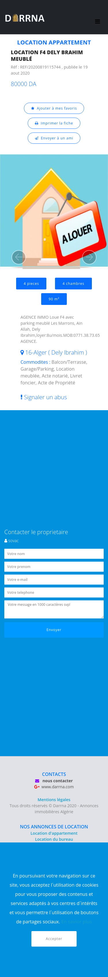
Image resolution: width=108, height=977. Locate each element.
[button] (19, 257)
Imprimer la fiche (54, 123)
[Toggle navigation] (97, 17)
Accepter (54, 938)
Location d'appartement (54, 833)
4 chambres (73, 283)
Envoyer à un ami (54, 138)
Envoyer (54, 629)
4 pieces (31, 283)
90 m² (54, 299)
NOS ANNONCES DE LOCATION (54, 827)
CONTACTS (54, 774)
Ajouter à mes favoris (54, 108)
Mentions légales (54, 799)
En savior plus (76, 921)
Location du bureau (54, 839)
